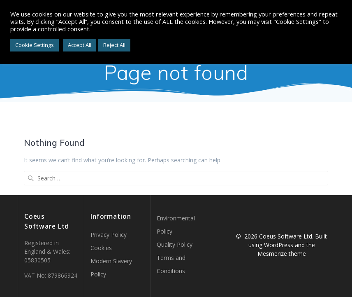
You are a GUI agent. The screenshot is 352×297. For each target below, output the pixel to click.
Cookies (101, 248)
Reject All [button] (114, 45)
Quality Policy (174, 244)
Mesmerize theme (281, 253)
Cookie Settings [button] (34, 45)
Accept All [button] (79, 45)
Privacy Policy (108, 235)
